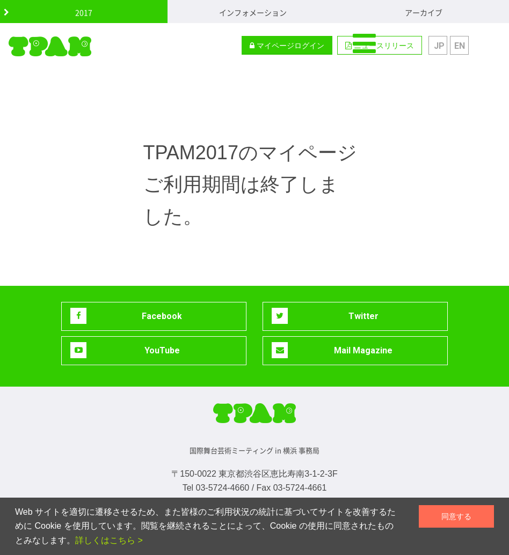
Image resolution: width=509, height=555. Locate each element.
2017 (83, 12)
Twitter (325, 316)
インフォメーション (253, 12)
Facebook (126, 316)
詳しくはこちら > (109, 540)
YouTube (125, 350)
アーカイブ (423, 12)
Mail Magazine (332, 350)
